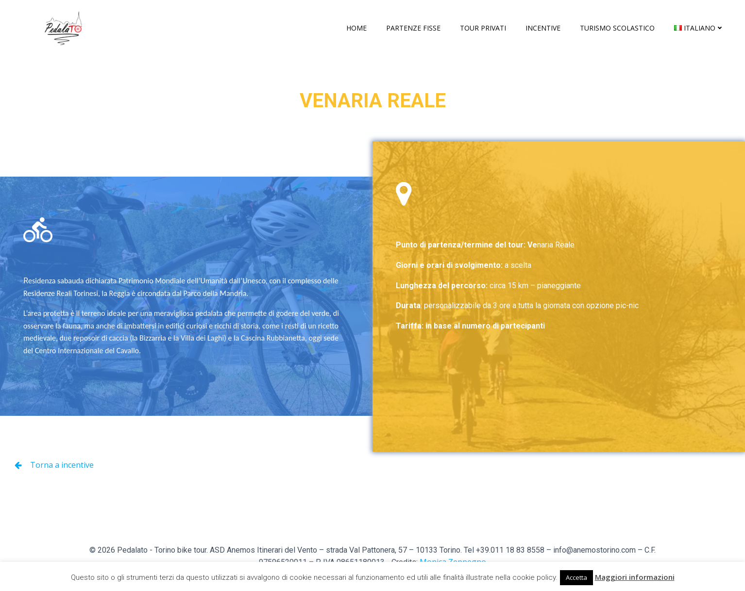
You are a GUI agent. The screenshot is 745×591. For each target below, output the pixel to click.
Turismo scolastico (617, 28)
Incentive (542, 28)
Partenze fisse (413, 28)
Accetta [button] (576, 577)
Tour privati (483, 28)
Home (356, 28)
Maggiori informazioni (635, 577)
